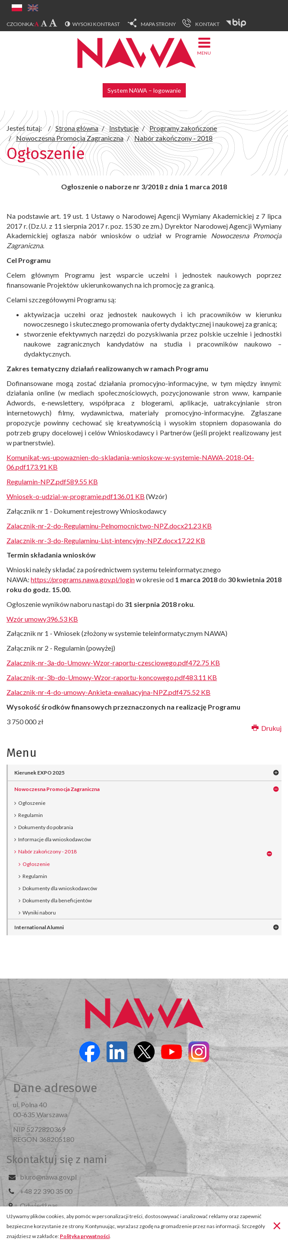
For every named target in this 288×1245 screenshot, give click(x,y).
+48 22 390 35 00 (46, 1191)
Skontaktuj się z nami (56, 1160)
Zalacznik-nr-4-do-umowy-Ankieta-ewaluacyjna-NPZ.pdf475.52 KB (108, 692)
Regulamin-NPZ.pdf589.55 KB (52, 481)
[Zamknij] (277, 1225)
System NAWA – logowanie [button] (144, 90)
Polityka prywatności (85, 1236)
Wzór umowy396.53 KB (42, 619)
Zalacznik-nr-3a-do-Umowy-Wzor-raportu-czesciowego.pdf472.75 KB (113, 662)
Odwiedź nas (39, 1205)
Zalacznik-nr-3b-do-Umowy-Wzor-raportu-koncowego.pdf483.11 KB (111, 677)
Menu (204, 45)
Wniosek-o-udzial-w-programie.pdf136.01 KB (75, 496)
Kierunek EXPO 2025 (39, 772)
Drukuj (267, 728)
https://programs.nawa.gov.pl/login (83, 579)
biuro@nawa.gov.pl (48, 1177)
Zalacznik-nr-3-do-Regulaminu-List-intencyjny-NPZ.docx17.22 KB (105, 540)
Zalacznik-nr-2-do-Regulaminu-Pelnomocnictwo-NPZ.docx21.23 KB (109, 526)
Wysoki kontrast (96, 24)
